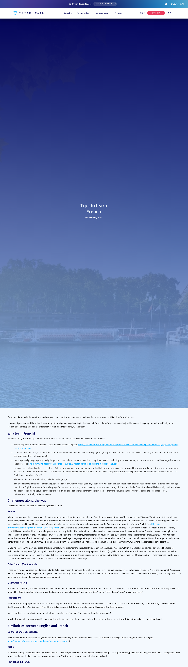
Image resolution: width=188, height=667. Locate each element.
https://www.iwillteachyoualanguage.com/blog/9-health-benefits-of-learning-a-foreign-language (72, 463)
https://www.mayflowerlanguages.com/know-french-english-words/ (38, 641)
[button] (67, 13)
